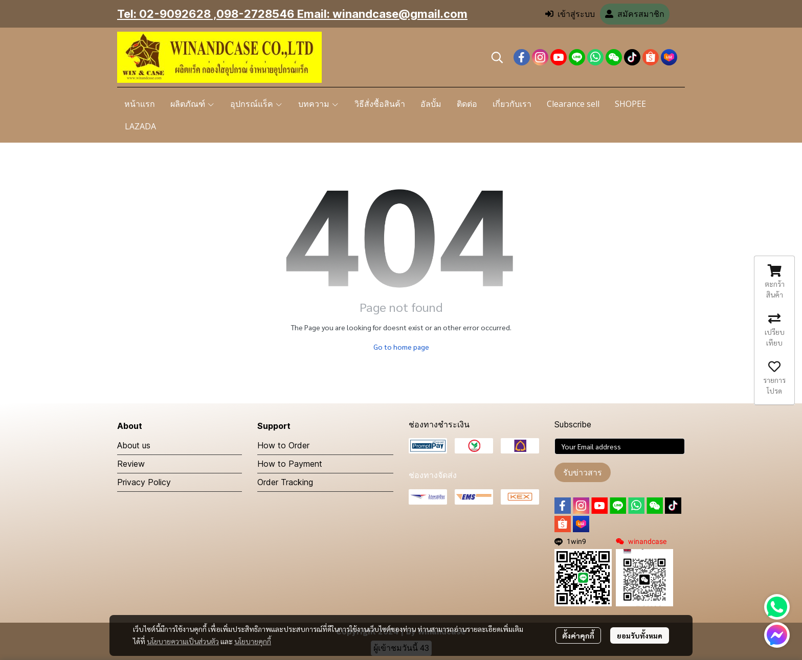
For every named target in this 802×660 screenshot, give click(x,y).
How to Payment (289, 464)
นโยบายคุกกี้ (252, 641)
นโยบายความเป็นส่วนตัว (183, 641)
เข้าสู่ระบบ (570, 14)
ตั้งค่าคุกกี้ (578, 635)
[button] (497, 57)
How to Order (283, 445)
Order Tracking (285, 482)
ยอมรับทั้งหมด (639, 635)
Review (131, 464)
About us (133, 445)
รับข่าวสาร (582, 472)
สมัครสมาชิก (634, 14)
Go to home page (401, 346)
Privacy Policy (144, 482)
